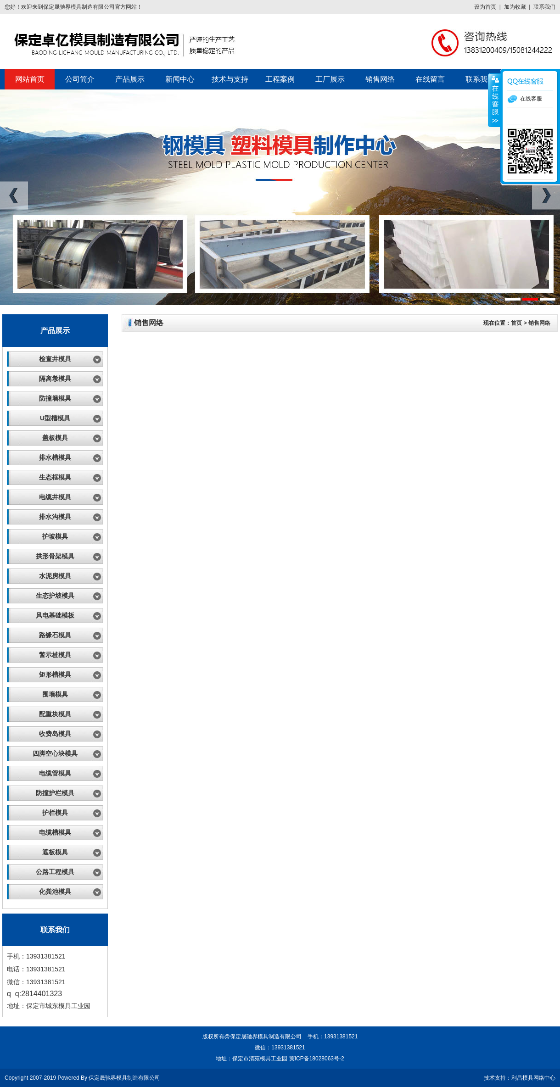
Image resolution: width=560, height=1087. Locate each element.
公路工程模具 (55, 871)
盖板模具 (55, 437)
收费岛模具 (55, 733)
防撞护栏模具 (55, 793)
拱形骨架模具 (55, 556)
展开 (494, 100)
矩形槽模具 (55, 674)
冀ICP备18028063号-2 (316, 1058)
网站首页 (30, 79)
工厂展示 (330, 79)
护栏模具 (55, 812)
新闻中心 (180, 79)
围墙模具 (55, 694)
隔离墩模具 (55, 378)
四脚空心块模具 (55, 753)
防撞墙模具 (55, 398)
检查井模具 (55, 358)
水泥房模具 (55, 576)
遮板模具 (55, 852)
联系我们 (544, 7)
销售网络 (380, 79)
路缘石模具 (55, 635)
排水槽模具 (55, 457)
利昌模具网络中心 (533, 1078)
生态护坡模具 (55, 595)
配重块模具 (55, 714)
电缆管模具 (55, 773)
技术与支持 (230, 79)
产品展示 (130, 79)
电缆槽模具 (55, 832)
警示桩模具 (55, 654)
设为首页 (485, 7)
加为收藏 (515, 7)
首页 (516, 323)
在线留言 (430, 79)
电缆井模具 (55, 497)
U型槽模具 (55, 418)
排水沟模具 (55, 516)
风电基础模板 (55, 615)
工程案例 (280, 79)
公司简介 (80, 79)
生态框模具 (55, 477)
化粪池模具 (55, 891)
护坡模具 (55, 536)
